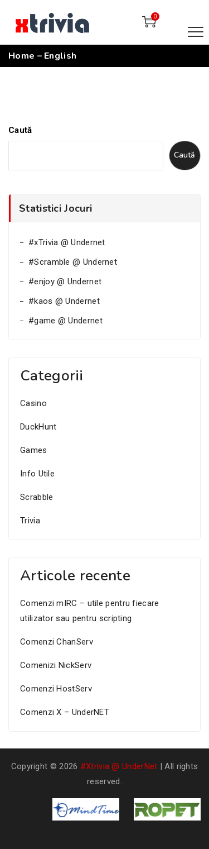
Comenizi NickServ (55, 665)
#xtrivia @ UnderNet (119, 766)
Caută (20, 130)
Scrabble (36, 497)
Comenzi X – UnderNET (64, 712)
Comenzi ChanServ (56, 642)
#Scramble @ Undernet (72, 262)
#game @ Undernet (65, 321)
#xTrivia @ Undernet (66, 242)
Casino (33, 403)
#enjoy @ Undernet (64, 281)
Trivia (30, 521)
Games (33, 450)
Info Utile (37, 474)
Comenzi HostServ (56, 689)
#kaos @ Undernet (64, 301)
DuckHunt (38, 427)
